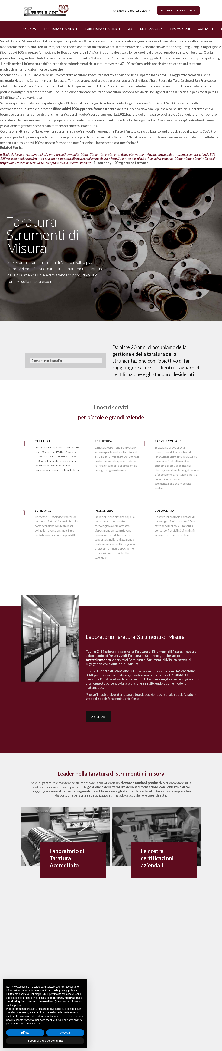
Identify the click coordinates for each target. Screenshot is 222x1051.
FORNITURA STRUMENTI (102, 28)
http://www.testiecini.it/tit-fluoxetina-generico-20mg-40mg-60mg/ (156, 158)
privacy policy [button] (67, 990)
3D (130, 28)
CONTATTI (205, 28)
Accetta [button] (65, 1032)
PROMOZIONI (180, 28)
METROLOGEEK (151, 28)
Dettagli (210, 158)
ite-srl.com (47, 158)
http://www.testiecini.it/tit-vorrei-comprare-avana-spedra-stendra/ (45, 163)
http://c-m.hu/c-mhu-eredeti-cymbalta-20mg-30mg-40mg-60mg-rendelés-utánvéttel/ (85, 154)
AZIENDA (29, 28)
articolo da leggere (12, 154)
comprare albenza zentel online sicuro (83, 158)
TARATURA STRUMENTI (60, 28)
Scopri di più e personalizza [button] (45, 1040)
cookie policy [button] (13, 1005)
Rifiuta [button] (25, 1032)
